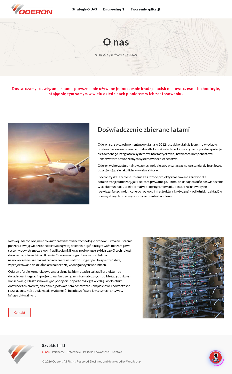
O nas (46, 351)
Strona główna (110, 55)
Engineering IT (114, 9)
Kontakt (117, 351)
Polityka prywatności (96, 351)
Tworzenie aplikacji (145, 9)
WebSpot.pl (133, 361)
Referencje (74, 351)
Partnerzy (58, 351)
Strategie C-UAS (84, 9)
